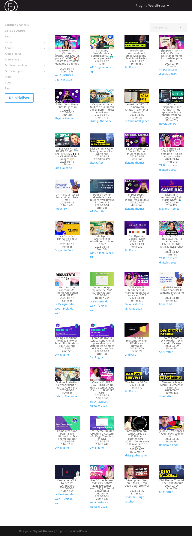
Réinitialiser (19, 97)
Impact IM (61, 208)
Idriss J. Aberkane (101, 121)
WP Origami (97, 67)
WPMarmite (97, 211)
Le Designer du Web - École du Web (64, 308)
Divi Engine (62, 354)
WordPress (80, 531)
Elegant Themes (65, 118)
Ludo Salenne (63, 168)
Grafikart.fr (131, 354)
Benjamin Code (64, 250)
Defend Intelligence (136, 121)
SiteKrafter (131, 67)
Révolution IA (167, 123)
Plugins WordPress (151, 6)
